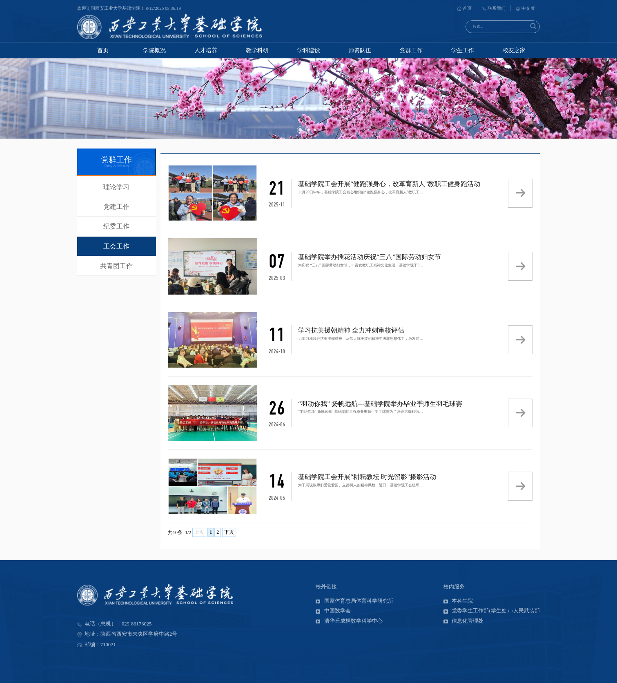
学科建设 (308, 50)
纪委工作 (116, 226)
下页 (229, 532)
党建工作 (116, 206)
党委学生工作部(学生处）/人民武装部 (491, 611)
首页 (464, 8)
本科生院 (458, 601)
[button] (300, 129)
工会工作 (116, 246)
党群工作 (411, 50)
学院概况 (154, 50)
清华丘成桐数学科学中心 (349, 621)
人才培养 (205, 50)
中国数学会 (333, 611)
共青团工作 (116, 265)
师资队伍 (359, 50)
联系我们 (494, 8)
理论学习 (116, 187)
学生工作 (462, 50)
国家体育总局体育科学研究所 (354, 601)
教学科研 (257, 50)
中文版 (525, 8)
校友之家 (514, 50)
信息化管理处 (463, 621)
